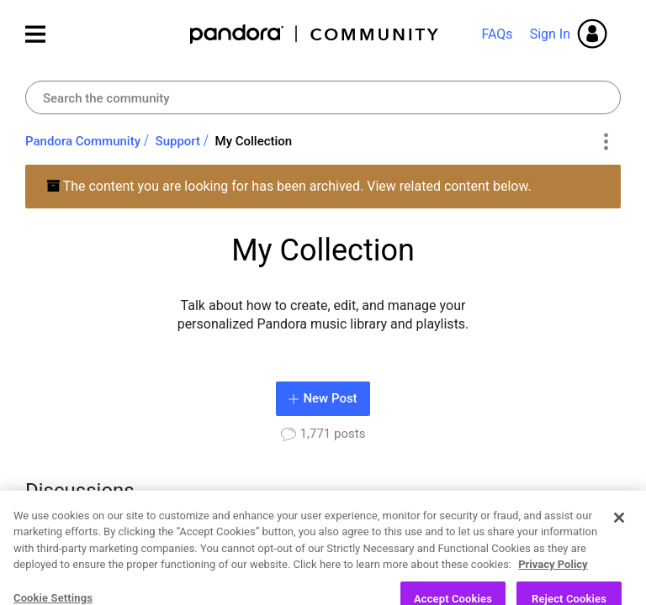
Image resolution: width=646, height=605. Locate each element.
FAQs (496, 34)
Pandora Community (315, 34)
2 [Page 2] (485, 548)
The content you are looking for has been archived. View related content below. (289, 186)
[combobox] (323, 97)
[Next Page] (605, 549)
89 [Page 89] (575, 548)
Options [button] (605, 142)
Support (178, 141)
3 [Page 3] (513, 548)
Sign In (550, 34)
